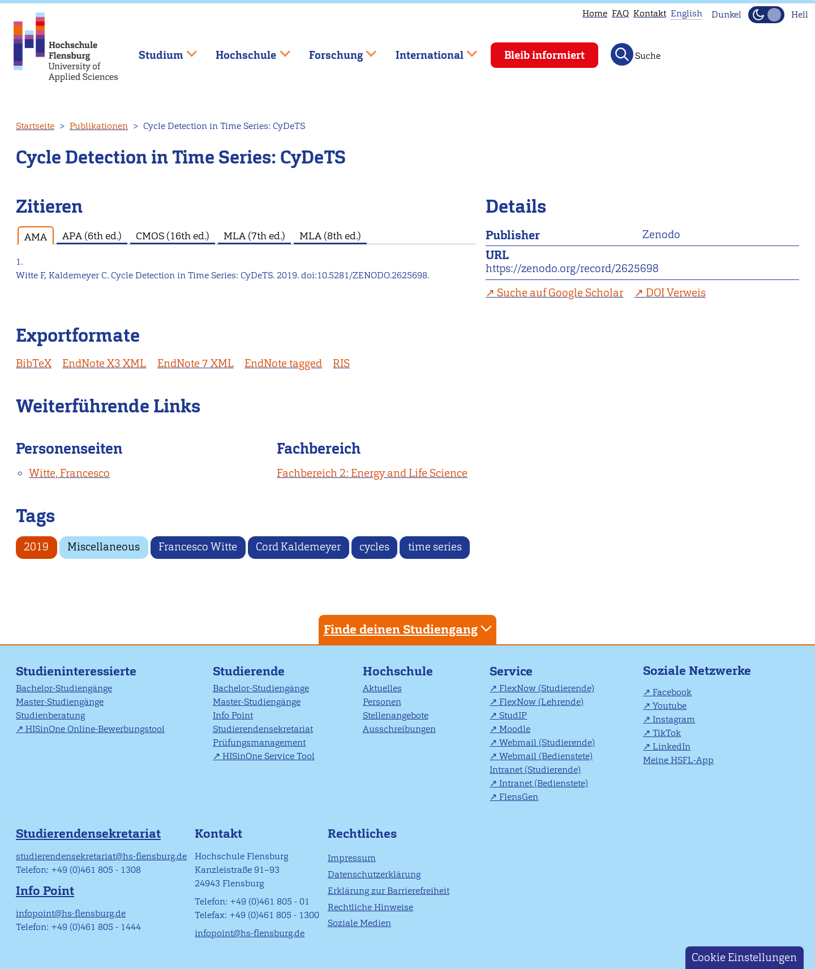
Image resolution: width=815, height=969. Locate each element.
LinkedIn (671, 746)
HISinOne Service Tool (268, 756)
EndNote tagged (283, 363)
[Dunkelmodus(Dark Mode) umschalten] (766, 14)
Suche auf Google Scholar (560, 293)
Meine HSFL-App (678, 760)
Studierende (249, 671)
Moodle (514, 729)
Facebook (672, 692)
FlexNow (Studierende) (546, 688)
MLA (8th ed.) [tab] (330, 235)
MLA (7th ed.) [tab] (254, 235)
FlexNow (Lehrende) (541, 702)
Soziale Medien (359, 923)
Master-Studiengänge (60, 702)
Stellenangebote (395, 715)
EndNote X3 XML (104, 363)
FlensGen (518, 797)
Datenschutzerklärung (374, 874)
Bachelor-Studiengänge (64, 688)
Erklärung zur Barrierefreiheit (388, 891)
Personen (382, 702)
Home (594, 13)
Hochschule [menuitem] (245, 50)
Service (511, 671)
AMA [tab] (35, 236)
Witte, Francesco (69, 473)
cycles (374, 547)
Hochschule (398, 671)
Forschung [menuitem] (334, 50)
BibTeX (34, 363)
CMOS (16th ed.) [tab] (172, 235)
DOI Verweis (676, 293)
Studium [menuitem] (159, 50)
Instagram (674, 719)
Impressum (352, 858)
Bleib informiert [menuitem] (544, 55)
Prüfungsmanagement (259, 742)
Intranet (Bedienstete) (543, 783)
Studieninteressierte (76, 671)
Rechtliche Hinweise (370, 907)
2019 (36, 547)
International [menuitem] (428, 50)
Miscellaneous (103, 547)
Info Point (233, 715)
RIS (341, 363)
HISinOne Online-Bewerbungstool (95, 729)
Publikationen (99, 126)
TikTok (667, 733)
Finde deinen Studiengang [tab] (409, 629)
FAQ (620, 13)
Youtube (670, 706)
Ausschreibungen (399, 729)
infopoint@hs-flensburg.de (71, 913)
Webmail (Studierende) (547, 742)
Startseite (35, 126)
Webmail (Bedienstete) (546, 756)
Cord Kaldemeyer (298, 547)
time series (435, 547)
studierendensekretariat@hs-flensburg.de (101, 856)
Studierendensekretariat (263, 729)
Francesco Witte (197, 547)
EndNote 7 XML (195, 363)
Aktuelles (382, 688)
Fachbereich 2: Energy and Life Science (372, 473)
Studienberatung (50, 715)
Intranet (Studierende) (535, 770)
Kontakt (649, 13)
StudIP (513, 715)
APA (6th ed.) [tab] (92, 235)
